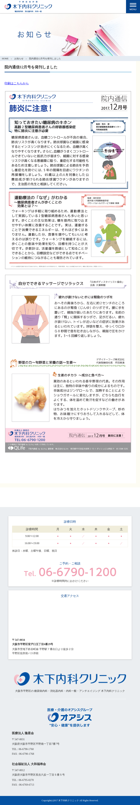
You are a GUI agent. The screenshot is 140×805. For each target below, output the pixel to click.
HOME (5, 58)
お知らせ (18, 58)
